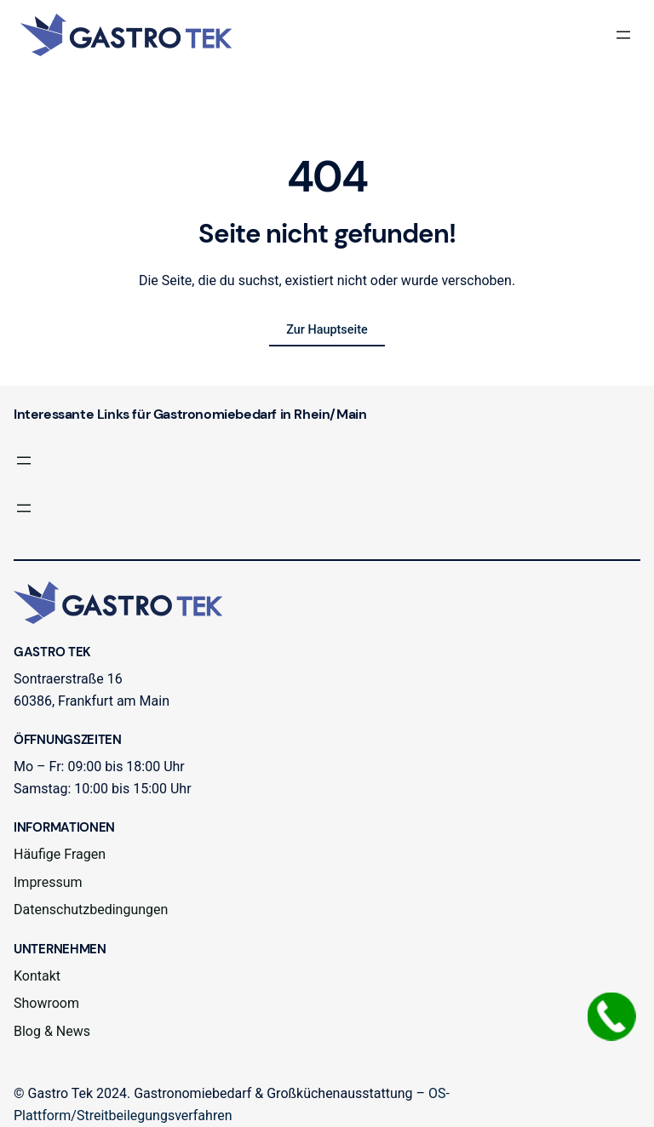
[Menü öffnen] (623, 35)
